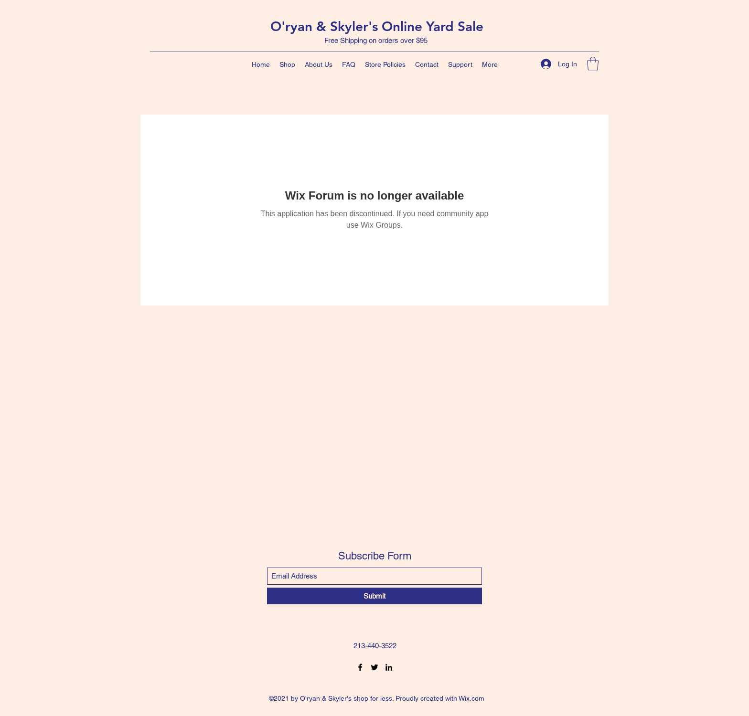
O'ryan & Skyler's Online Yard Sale (376, 26)
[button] (593, 64)
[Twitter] (374, 667)
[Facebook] (360, 667)
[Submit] (374, 596)
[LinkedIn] (389, 667)
